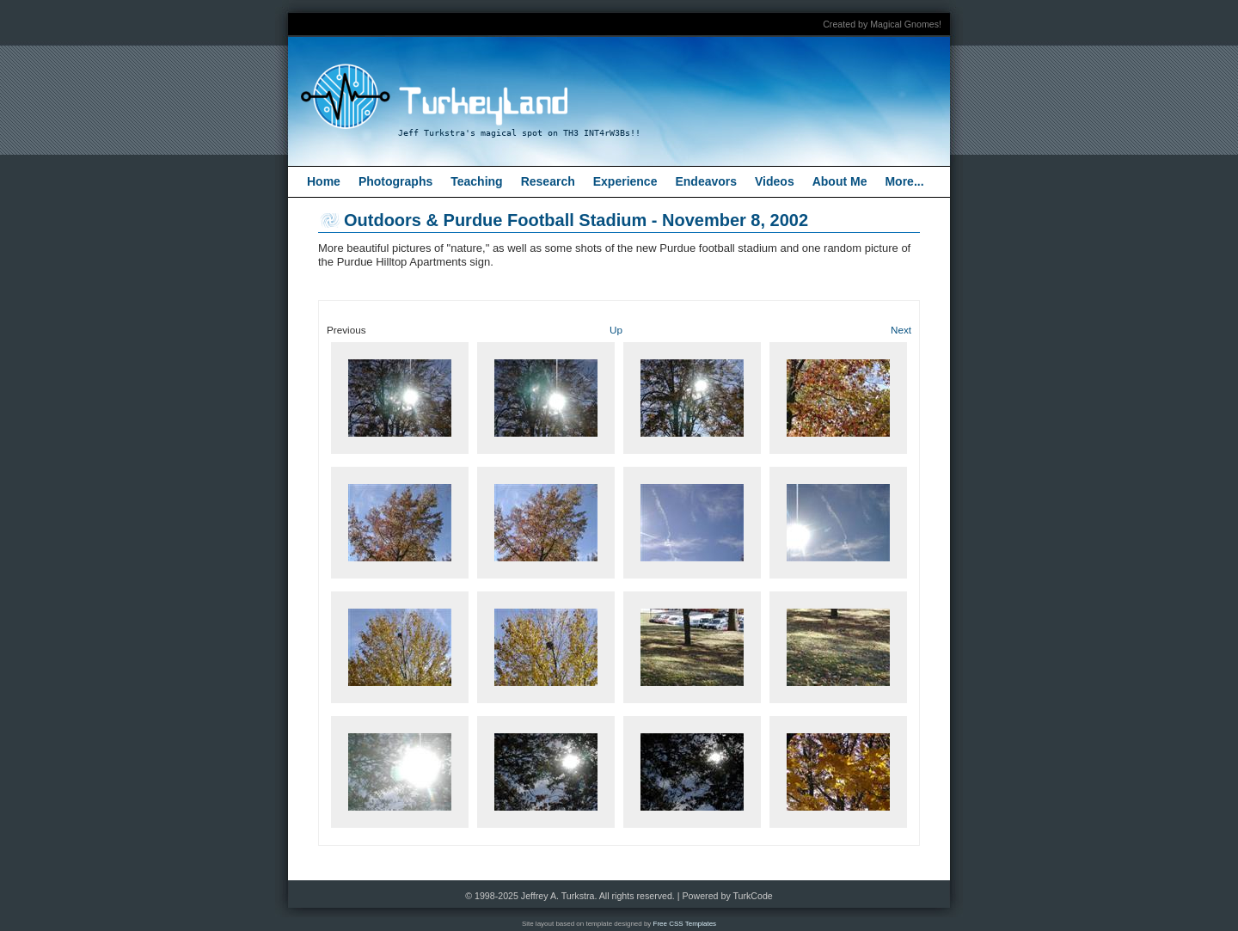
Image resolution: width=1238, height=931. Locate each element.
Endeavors (706, 181)
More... (904, 181)
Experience (625, 181)
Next (901, 329)
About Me (839, 181)
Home (323, 181)
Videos (774, 181)
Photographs (395, 181)
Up (616, 329)
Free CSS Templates (685, 924)
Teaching (476, 181)
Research (548, 181)
